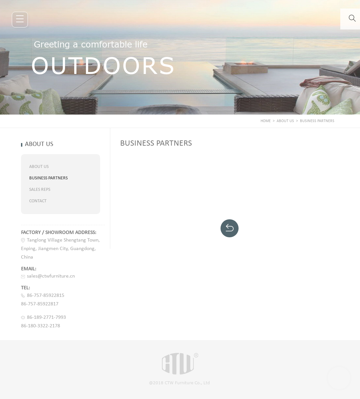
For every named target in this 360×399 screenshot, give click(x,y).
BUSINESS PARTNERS (317, 121)
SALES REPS (39, 189)
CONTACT (38, 201)
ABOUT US (285, 121)
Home (266, 121)
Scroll (339, 378)
